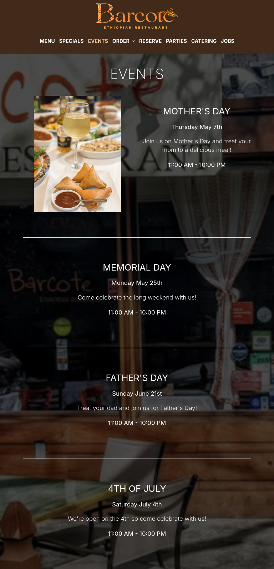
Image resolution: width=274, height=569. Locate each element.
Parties (176, 41)
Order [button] (123, 41)
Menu (47, 41)
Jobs (227, 41)
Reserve (150, 41)
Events (98, 41)
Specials (71, 41)
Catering (204, 41)
